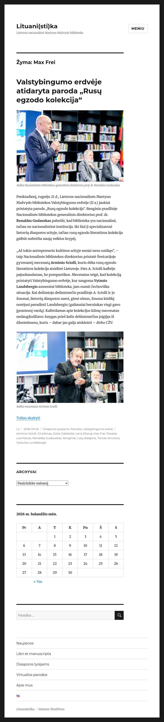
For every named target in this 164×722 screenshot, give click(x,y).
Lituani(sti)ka (37, 26)
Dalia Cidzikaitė (63, 433)
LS (18, 429)
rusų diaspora (86, 438)
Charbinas (45, 433)
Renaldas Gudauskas (46, 438)
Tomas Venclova (108, 438)
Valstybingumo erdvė (98, 429)
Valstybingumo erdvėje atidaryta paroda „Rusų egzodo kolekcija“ (59, 91)
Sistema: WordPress (51, 709)
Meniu (138, 29)
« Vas (38, 581)
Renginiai (69, 438)
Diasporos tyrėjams (56, 429)
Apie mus (24, 685)
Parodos (76, 429)
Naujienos (25, 643)
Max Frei (99, 433)
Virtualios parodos (31, 675)
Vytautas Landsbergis (31, 442)
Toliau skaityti (28, 418)
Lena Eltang (84, 433)
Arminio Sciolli (26, 433)
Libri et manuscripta (33, 654)
